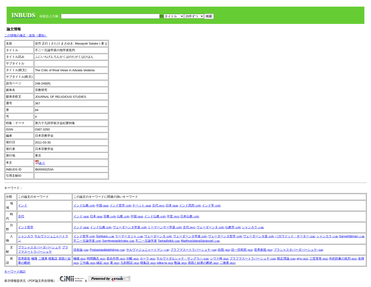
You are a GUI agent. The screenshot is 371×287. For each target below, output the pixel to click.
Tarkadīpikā (169, 240)
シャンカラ (253, 227)
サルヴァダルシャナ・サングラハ (182, 258)
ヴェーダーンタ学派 (130, 227)
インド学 (211, 205)
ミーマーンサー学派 (165, 227)
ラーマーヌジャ (129, 236)
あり (40, 163)
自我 (224, 249)
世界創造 (263, 249)
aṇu (303, 258)
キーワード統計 (15, 271)
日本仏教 (189, 216)
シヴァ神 (219, 258)
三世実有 (318, 258)
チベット (141, 205)
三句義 (88, 263)
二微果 (43, 258)
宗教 (109, 216)
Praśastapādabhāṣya (107, 249)
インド (22, 205)
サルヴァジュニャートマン (148, 249)
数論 (180, 263)
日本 (172, 205)
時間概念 (96, 258)
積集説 (52, 258)
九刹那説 (129, 263)
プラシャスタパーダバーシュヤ (39, 247)
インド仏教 (84, 205)
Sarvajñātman (352, 236)
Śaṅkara (105, 236)
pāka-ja (165, 263)
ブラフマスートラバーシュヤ (193, 249)
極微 (34, 258)
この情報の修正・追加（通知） (25, 35)
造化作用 (115, 258)
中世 (173, 216)
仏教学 (233, 227)
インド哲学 (121, 205)
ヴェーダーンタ (210, 227)
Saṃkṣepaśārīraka (118, 240)
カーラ (148, 258)
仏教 (123, 216)
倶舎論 (81, 249)
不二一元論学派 (87, 240)
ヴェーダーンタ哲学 (225, 236)
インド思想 (190, 205)
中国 (102, 205)
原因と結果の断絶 (203, 263)
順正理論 (286, 258)
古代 (158, 205)
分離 (132, 258)
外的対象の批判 (343, 258)
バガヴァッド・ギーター (295, 236)
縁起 (102, 263)
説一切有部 (242, 249)
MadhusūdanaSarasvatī (200, 240)
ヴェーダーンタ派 (258, 236)
